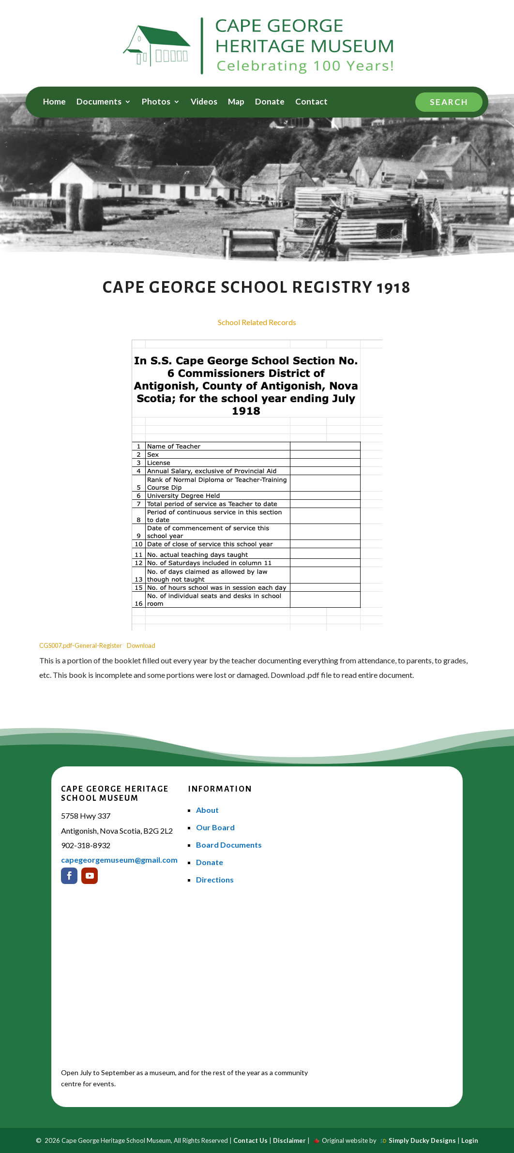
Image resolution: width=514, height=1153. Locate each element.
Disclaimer (289, 1140)
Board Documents (229, 844)
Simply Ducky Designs (422, 1140)
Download (141, 645)
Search (449, 102)
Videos (204, 102)
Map (236, 102)
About (207, 809)
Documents (98, 102)
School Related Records (257, 322)
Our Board (215, 827)
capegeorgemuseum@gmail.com (119, 859)
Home (54, 102)
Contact (311, 102)
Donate (270, 102)
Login (469, 1140)
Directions (215, 879)
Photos (156, 102)
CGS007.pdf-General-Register (80, 645)
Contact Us (250, 1140)
